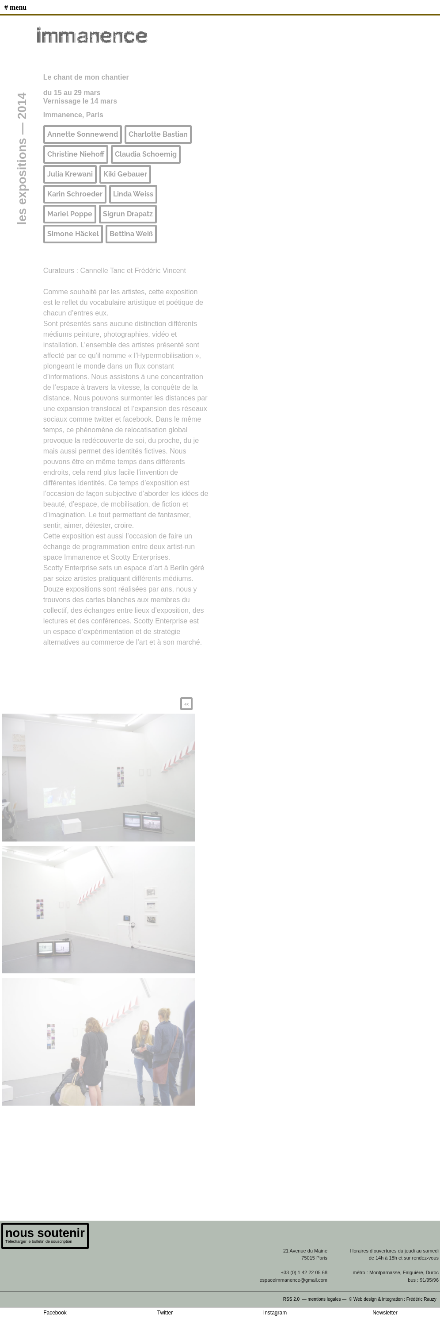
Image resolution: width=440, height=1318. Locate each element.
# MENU (15, 7)
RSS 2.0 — (295, 1299)
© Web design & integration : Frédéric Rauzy (394, 1299)
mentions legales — (327, 1299)
